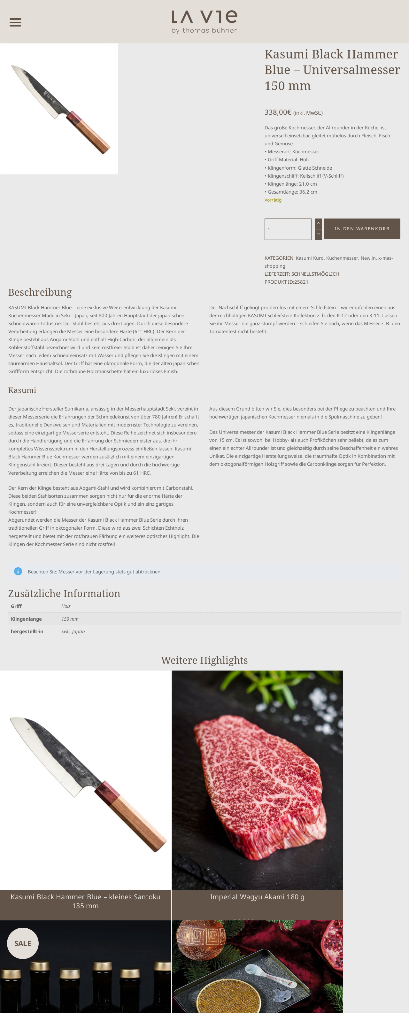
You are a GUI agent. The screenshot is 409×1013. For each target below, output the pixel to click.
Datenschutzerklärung (338, 875)
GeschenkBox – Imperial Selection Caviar (357, 823)
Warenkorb (276, 864)
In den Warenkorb (362, 229)
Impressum (276, 875)
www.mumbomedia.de (218, 1002)
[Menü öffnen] (15, 21)
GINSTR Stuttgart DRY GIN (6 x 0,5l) (255, 823)
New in (369, 258)
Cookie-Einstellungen (337, 864)
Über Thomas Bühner (288, 905)
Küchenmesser (343, 258)
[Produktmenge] (288, 229)
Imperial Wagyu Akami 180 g (153, 823)
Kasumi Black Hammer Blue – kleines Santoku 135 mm (51, 827)
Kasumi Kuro (310, 258)
